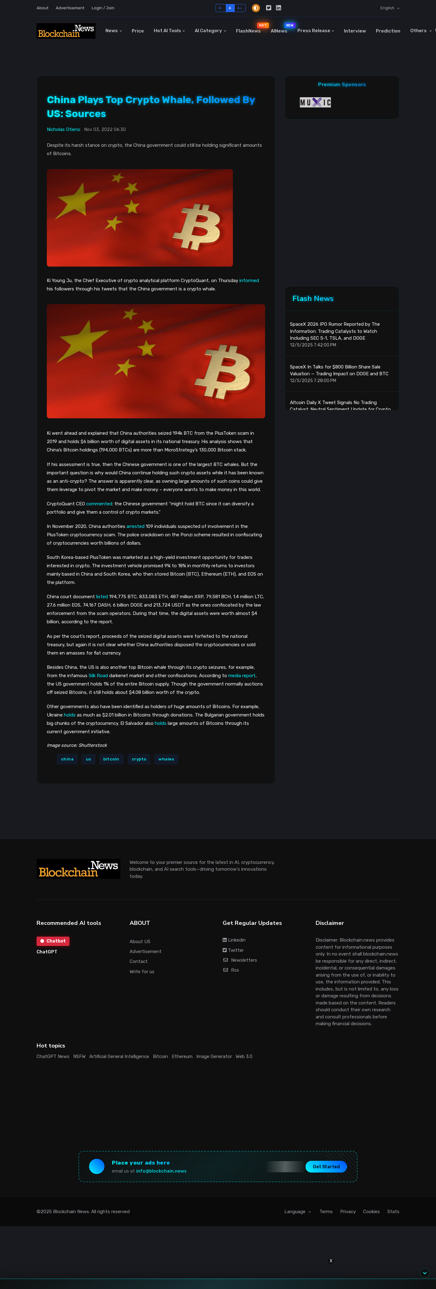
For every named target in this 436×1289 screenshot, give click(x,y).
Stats (393, 1211)
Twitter (233, 950)
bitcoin (111, 759)
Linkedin (234, 940)
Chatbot (53, 941)
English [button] (387, 8)
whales (166, 759)
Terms (326, 1211)
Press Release (313, 30)
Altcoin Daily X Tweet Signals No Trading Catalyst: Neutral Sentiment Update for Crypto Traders (340, 409)
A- (221, 8)
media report (242, 675)
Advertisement (70, 8)
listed (102, 596)
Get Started (326, 1166)
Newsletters (240, 960)
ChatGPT (47, 952)
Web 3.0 (244, 1056)
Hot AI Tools (167, 30)
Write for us (142, 971)
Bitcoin (160, 1056)
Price (138, 31)
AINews (281, 28)
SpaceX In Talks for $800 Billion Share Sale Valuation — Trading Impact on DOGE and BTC (339, 370)
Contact (139, 961)
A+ (240, 8)
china (67, 759)
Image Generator (214, 1056)
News (111, 30)
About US (140, 941)
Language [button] (295, 1211)
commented (99, 504)
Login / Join (103, 8)
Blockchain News (71, 1211)
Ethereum (182, 1056)
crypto (139, 759)
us (88, 759)
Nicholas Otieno (63, 129)
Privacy (348, 1211)
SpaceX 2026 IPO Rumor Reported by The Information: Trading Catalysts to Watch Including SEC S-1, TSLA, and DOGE (335, 331)
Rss (231, 970)
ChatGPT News (53, 1056)
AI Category (208, 30)
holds (70, 715)
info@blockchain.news (161, 1171)
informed (249, 280)
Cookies (371, 1211)
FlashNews (251, 28)
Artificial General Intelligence (119, 1056)
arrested (136, 526)
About (42, 8)
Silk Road (98, 675)
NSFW (79, 1056)
